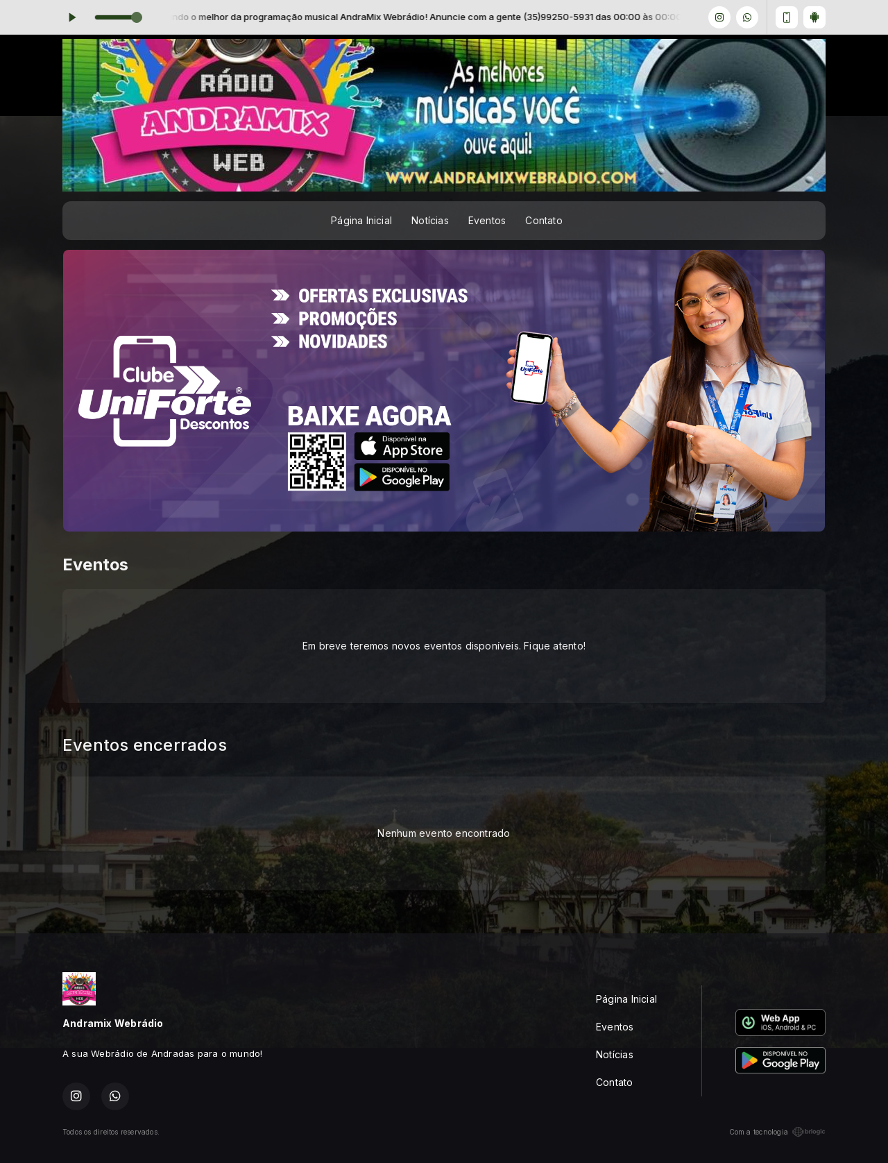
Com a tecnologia (777, 1132)
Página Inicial (361, 220)
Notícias (430, 220)
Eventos (487, 220)
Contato (543, 220)
